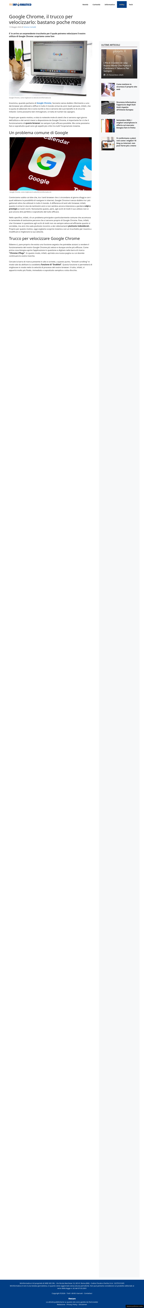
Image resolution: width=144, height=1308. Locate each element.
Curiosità (96, 4)
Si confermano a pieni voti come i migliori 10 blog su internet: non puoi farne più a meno (126, 142)
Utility (121, 4)
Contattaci (88, 1293)
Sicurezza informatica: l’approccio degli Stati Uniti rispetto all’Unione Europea (126, 106)
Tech (131, 4)
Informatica (110, 4)
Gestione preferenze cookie (135, 1306)
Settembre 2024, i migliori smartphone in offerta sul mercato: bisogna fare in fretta (126, 124)
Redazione (61, 1304)
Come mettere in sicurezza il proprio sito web (126, 87)
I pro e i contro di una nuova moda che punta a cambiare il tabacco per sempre (117, 66)
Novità (85, 4)
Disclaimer (83, 1304)
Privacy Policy (72, 1304)
